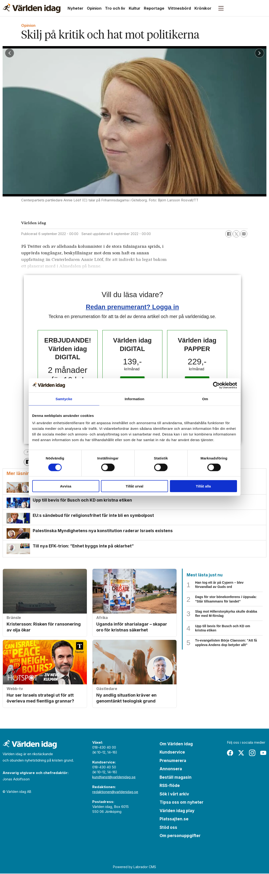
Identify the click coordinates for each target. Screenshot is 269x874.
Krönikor (202, 8)
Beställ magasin (176, 777)
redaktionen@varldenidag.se (115, 792)
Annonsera (171, 769)
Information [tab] (135, 399)
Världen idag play (177, 811)
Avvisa (65, 486)
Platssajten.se (174, 819)
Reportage (154, 8)
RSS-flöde (170, 786)
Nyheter (75, 8)
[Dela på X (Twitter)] (236, 233)
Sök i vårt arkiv (174, 794)
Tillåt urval (134, 486)
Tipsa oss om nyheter (181, 802)
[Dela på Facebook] (228, 233)
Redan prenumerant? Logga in (132, 307)
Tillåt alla (203, 486)
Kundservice (172, 752)
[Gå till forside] (31, 8)
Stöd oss (168, 827)
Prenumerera (173, 760)
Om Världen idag (176, 744)
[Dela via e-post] (243, 233)
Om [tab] (205, 399)
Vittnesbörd (179, 8)
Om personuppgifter (180, 836)
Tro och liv (115, 8)
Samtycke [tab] (64, 399)
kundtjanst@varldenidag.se (114, 777)
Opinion (94, 8)
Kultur (134, 8)
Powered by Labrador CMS (134, 867)
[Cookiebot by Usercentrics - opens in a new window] (216, 385)
